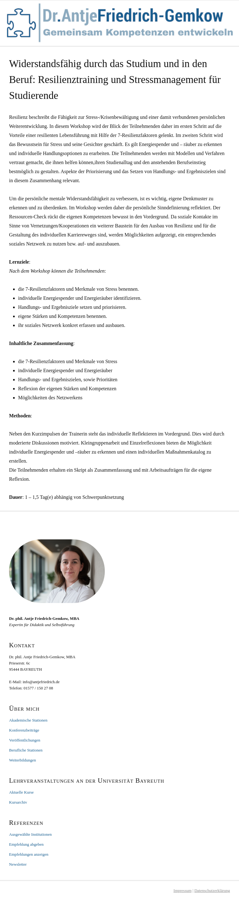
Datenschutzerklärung (212, 890)
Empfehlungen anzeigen (28, 854)
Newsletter (18, 864)
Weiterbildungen (22, 760)
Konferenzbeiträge (24, 730)
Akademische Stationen (28, 720)
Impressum (182, 890)
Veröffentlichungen (24, 740)
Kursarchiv (18, 802)
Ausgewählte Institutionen (30, 834)
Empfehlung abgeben (26, 844)
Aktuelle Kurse (21, 792)
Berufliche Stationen (25, 750)
